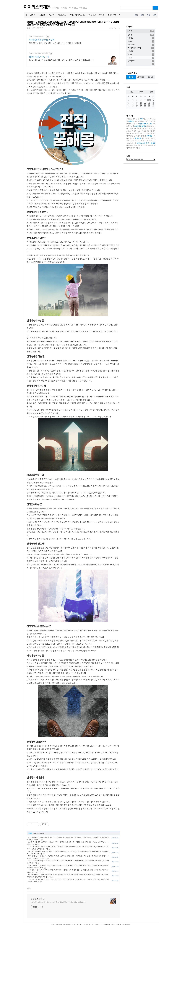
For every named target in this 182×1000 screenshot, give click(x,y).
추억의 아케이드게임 (77, 15)
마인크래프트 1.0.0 (145, 124)
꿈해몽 (32, 15)
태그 (142, 15)
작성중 (101, 15)
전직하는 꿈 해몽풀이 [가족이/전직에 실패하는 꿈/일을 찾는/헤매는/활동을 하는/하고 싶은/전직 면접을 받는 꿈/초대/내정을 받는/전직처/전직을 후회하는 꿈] (73, 23)
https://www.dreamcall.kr (39, 53)
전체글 (141, 31)
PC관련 (51, 15)
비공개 (141, 58)
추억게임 (149, 136)
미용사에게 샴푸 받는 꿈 (134, 145)
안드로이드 (61, 15)
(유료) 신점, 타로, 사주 (39, 57)
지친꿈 (131, 128)
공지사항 (56, 8)
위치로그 (83, 8)
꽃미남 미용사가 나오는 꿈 (143, 121)
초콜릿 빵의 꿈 (141, 136)
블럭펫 (144, 126)
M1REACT (59, 924)
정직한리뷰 (111, 15)
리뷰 (141, 119)
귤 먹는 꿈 (138, 138)
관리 (148, 15)
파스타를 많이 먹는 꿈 (133, 148)
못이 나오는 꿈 (138, 131)
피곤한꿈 (145, 138)
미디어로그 (73, 8)
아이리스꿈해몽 (37, 7)
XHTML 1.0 (92, 924)
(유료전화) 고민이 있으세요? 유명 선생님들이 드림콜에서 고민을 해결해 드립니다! (61, 60)
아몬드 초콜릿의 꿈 (149, 145)
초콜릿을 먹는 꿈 (148, 141)
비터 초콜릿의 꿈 (137, 141)
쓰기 (154, 15)
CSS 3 (100, 924)
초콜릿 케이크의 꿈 (138, 133)
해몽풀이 (131, 121)
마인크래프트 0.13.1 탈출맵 (146, 143)
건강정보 (41, 15)
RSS (136, 15)
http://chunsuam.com (37, 36)
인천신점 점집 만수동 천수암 (41, 40)
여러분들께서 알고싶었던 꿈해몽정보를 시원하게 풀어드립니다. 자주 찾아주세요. (58, 902)
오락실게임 (137, 126)
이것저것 (92, 15)
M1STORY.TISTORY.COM (77, 924)
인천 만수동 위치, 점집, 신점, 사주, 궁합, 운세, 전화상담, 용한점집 (55, 43)
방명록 (64, 8)
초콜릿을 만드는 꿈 (132, 119)
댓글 (28, 889)
